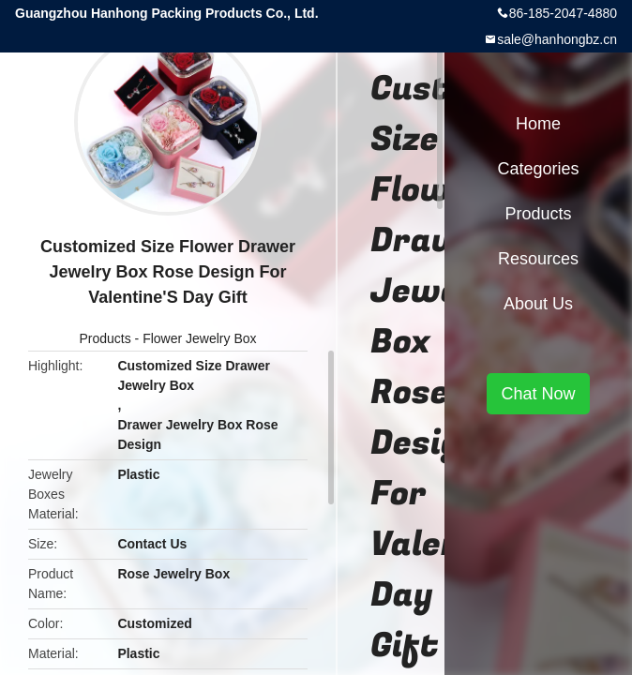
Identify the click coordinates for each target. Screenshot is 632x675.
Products (104, 338)
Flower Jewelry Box (199, 338)
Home (538, 123)
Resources (538, 258)
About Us (538, 303)
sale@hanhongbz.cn (557, 39)
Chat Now (538, 393)
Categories (538, 168)
